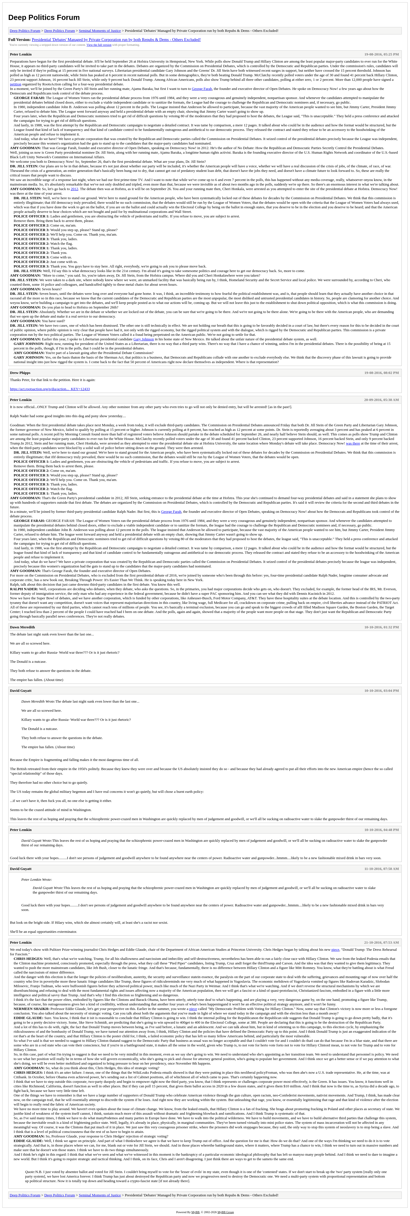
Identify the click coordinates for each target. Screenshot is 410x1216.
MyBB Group (226, 1212)
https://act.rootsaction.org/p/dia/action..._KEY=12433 (50, 389)
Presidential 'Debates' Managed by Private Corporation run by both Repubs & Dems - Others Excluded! (116, 39)
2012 (74, 189)
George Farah (202, 89)
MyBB (195, 1212)
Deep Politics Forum (44, 17)
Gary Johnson (144, 339)
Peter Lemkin (21, 54)
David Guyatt (20, 690)
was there (353, 443)
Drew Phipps (20, 373)
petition (15, 84)
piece (335, 949)
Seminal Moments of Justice (100, 30)
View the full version (99, 44)
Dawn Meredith (22, 627)
